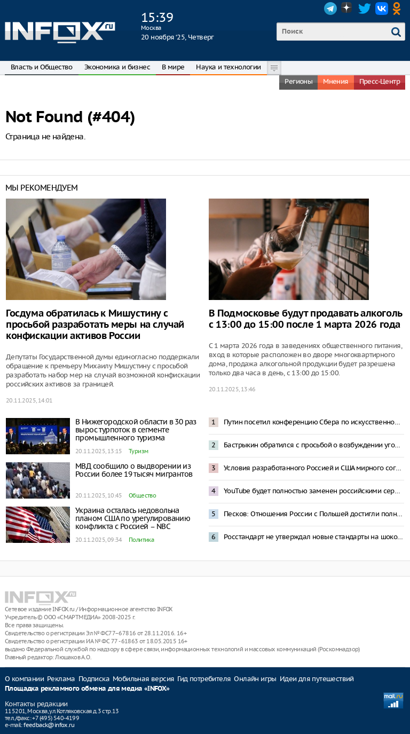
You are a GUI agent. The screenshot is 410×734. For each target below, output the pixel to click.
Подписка (93, 679)
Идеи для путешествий (317, 679)
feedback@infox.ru (48, 725)
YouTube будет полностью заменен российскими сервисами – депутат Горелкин (314, 491)
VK (381, 8)
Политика (141, 539)
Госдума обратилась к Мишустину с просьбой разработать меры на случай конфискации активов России (95, 325)
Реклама (61, 679)
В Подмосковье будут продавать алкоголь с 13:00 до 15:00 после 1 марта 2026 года (305, 319)
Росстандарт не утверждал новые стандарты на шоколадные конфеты (314, 537)
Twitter (364, 8)
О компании (24, 679)
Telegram (330, 8)
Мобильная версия (143, 679)
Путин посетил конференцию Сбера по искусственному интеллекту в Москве (314, 422)
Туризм (138, 451)
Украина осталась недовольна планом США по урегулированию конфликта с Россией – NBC (132, 518)
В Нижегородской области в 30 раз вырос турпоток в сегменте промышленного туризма (135, 430)
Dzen (347, 8)
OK (398, 8)
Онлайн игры (255, 679)
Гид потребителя (204, 679)
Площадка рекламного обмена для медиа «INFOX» (87, 689)
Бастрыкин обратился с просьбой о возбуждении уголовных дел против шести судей (314, 445)
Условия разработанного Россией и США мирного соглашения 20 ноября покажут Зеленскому (314, 468)
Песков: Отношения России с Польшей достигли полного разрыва (314, 514)
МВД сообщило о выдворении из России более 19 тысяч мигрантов (133, 470)
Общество (142, 495)
